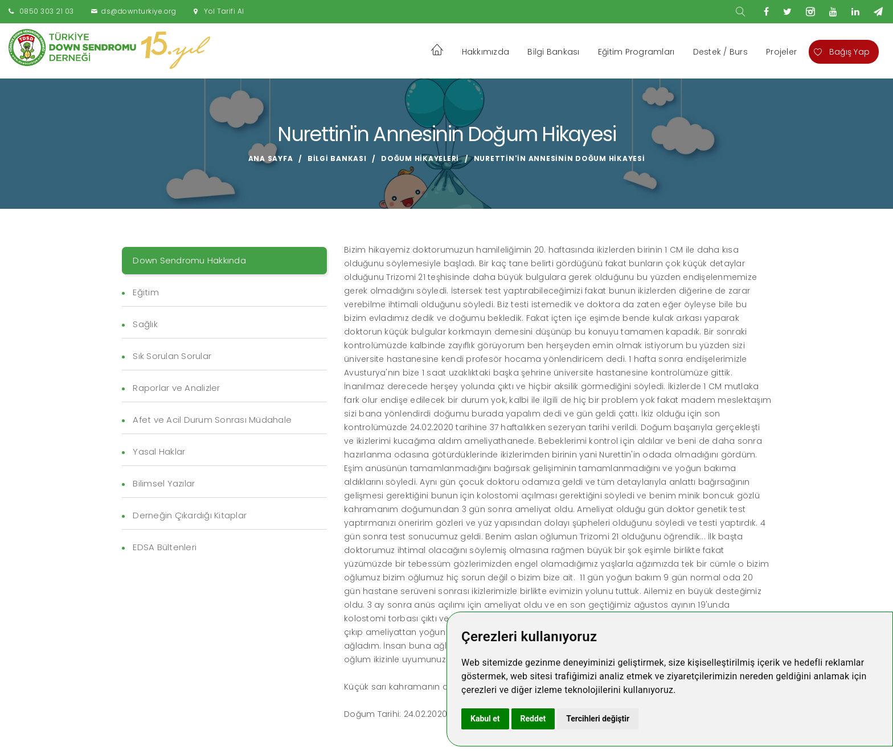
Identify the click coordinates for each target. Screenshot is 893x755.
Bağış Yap (842, 51)
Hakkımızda (486, 51)
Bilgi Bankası (553, 51)
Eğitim (146, 292)
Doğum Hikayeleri (420, 158)
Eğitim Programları (636, 51)
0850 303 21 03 (46, 11)
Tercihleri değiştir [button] (597, 718)
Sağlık (145, 324)
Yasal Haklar (159, 451)
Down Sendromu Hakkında (189, 260)
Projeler (781, 51)
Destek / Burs (720, 51)
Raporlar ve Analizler (176, 388)
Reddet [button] (533, 718)
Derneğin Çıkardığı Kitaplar (190, 515)
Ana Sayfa (270, 158)
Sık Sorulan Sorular (172, 356)
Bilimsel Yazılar (164, 483)
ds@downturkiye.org (138, 11)
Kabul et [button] (485, 718)
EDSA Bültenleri (164, 547)
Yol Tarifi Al (224, 11)
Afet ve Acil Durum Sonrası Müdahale (212, 420)
